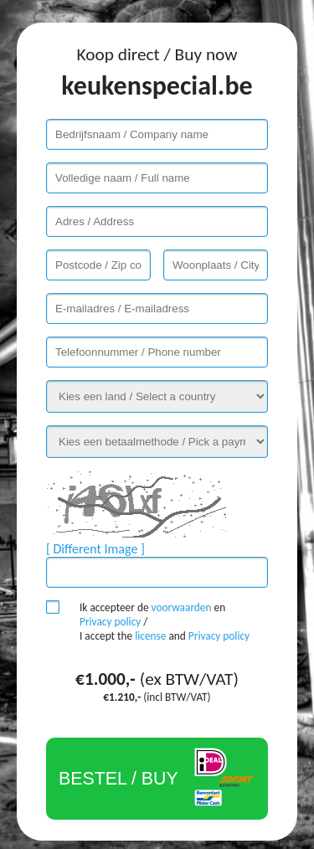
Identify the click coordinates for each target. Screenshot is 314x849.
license (150, 636)
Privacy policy (110, 622)
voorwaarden (182, 607)
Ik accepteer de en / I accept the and (165, 621)
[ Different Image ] (95, 549)
